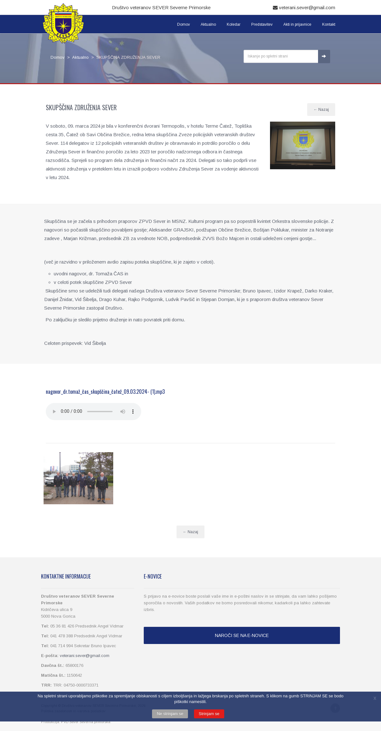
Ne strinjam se (170, 713)
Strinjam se (209, 713)
